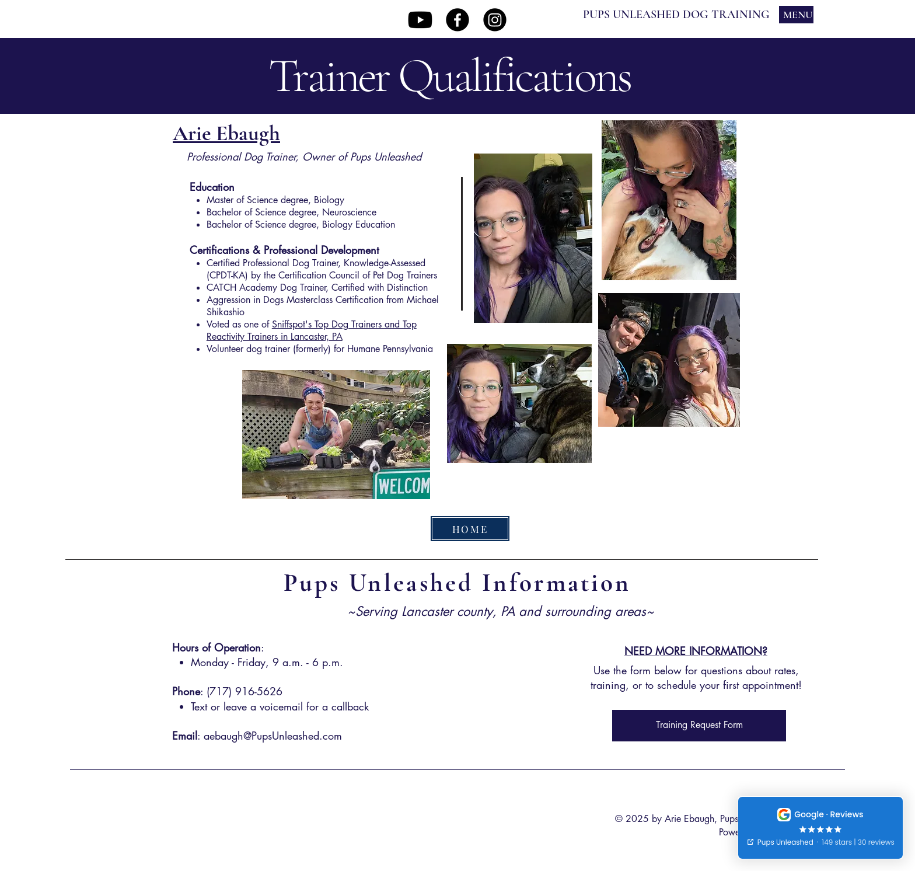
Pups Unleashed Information (457, 582)
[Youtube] (420, 20)
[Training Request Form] (699, 725)
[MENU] (796, 14)
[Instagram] (495, 20)
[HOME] (470, 528)
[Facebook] (457, 20)
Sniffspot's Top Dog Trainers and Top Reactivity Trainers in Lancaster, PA (312, 330)
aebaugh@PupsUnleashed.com (273, 736)
